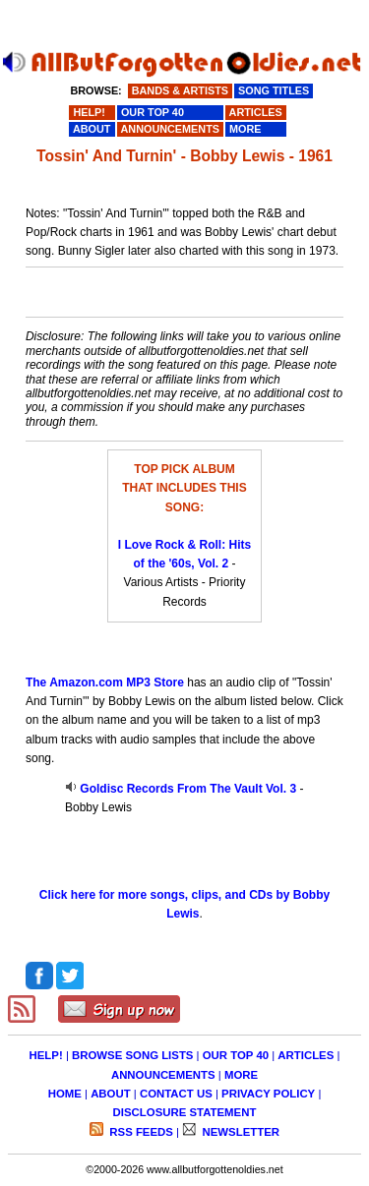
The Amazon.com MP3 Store (105, 682)
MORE (241, 1075)
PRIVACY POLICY (268, 1093)
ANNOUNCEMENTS (163, 1075)
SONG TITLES (273, 90)
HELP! (46, 1055)
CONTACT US (176, 1093)
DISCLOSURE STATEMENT (185, 1112)
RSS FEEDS (139, 1132)
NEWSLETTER (239, 1132)
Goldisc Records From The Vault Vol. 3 (188, 789)
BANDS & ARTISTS (180, 90)
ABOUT (111, 1093)
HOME (65, 1093)
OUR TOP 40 (236, 1055)
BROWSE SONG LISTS (132, 1055)
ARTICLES (305, 1055)
